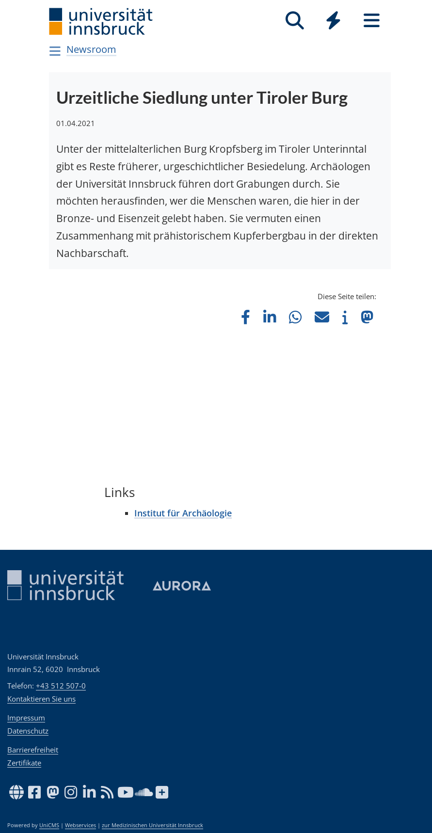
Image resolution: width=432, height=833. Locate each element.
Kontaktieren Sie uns (41, 699)
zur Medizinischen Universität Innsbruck (152, 825)
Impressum (26, 717)
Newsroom (91, 49)
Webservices (80, 825)
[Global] (333, 21)
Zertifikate (24, 763)
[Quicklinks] (333, 20)
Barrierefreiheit (32, 749)
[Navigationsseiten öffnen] (55, 51)
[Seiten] (371, 20)
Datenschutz (27, 731)
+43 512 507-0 (61, 685)
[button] (245, 317)
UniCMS (49, 825)
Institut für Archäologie (183, 513)
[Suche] (295, 20)
